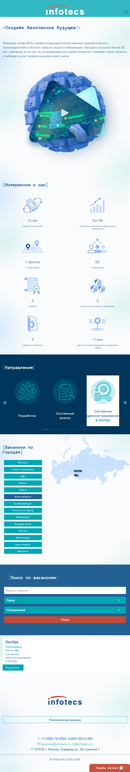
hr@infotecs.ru (82, 744)
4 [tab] (67, 429)
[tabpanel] (27, 400)
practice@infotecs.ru (55, 744)
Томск (23, 489)
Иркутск (23, 551)
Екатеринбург (23, 503)
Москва (23, 462)
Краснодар (23, 537)
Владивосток (23, 523)
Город (13, 600)
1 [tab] (44, 429)
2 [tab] (52, 429)
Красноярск (23, 544)
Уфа (23, 476)
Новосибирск (23, 496)
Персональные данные (65, 720)
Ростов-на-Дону (23, 510)
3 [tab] (59, 429)
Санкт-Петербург (23, 469)
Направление (18, 610)
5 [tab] (75, 429)
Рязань (23, 530)
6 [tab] (83, 429)
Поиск (65, 620)
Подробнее (12, 667)
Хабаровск (23, 517)
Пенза (23, 482)
